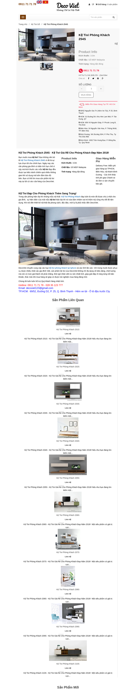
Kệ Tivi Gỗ (35, 24)
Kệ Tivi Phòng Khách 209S (67, 627)
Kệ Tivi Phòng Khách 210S (67, 664)
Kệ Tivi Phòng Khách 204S (67, 441)
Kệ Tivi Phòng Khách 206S (67, 515)
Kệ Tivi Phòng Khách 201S (67, 329)
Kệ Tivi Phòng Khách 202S (67, 367)
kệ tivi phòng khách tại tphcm (62, 268)
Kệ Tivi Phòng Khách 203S (67, 404)
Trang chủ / (24, 24)
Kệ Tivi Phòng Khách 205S (67, 478)
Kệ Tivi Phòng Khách (71, 197)
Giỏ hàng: (106, 4)
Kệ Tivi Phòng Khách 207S (67, 552)
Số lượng (85, 84)
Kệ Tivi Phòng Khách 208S (67, 589)
